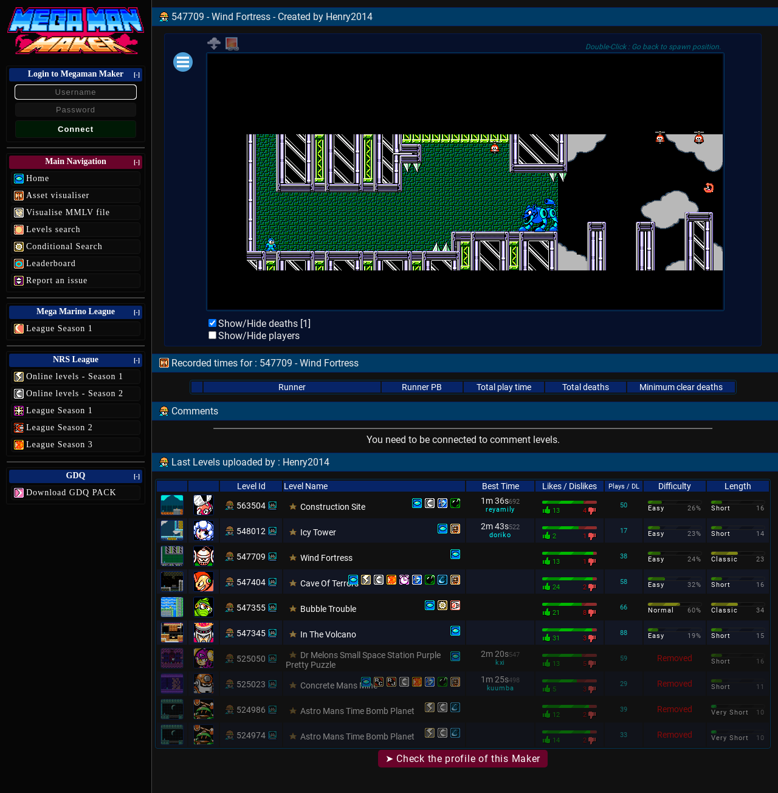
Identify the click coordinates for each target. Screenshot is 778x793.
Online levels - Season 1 (74, 376)
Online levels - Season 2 (74, 393)
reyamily (500, 509)
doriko (500, 535)
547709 (251, 556)
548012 (251, 531)
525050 (251, 659)
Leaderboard (51, 263)
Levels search (53, 229)
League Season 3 (59, 444)
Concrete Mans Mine (338, 685)
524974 (251, 735)
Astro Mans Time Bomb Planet (357, 711)
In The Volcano (328, 634)
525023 (251, 684)
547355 (251, 608)
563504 (251, 505)
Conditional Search (64, 246)
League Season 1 (59, 328)
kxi (500, 663)
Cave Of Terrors (329, 583)
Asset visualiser (57, 195)
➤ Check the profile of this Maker (462, 758)
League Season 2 (59, 427)
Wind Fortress (326, 558)
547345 (251, 633)
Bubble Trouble (328, 609)
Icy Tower (318, 532)
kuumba (500, 688)
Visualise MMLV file (68, 212)
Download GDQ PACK (71, 492)
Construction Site (332, 507)
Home (37, 178)
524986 (251, 710)
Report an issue (57, 280)
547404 (251, 582)
